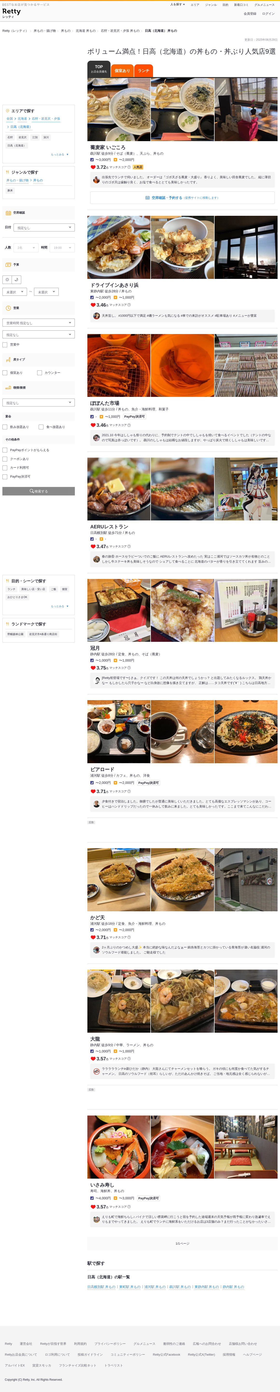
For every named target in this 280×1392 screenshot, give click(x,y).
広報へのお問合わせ (207, 1344)
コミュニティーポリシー (128, 1354)
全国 (10, 118)
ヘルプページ (252, 1354)
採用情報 (229, 1354)
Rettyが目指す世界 (53, 1344)
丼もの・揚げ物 (17, 180)
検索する (41, 491)
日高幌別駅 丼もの (101, 1287)
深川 (46, 137)
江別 (35, 137)
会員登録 (250, 13)
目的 (225, 5)
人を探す (176, 4)
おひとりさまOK (17, 597)
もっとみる (57, 154)
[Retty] (11, 12)
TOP (99, 69)
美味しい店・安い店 (33, 589)
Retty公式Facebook (166, 1354)
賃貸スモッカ (41, 1365)
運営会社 (26, 1344)
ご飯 (53, 589)
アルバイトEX (15, 1365)
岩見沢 (23, 137)
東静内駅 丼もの (207, 1287)
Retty (8, 1344)
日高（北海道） (16, 145)
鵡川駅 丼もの (180, 1287)
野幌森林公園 (15, 634)
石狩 (10, 137)
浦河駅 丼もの (155, 1287)
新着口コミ (241, 5)
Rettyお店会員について (21, 1354)
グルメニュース (264, 5)
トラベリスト (113, 1365)
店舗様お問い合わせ (243, 1344)
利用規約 (80, 1344)
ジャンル (211, 5)
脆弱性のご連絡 (174, 1344)
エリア (195, 5)
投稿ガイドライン (90, 1354)
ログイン (268, 13)
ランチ (11, 589)
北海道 (22, 118)
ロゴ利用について (57, 1354)
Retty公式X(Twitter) (201, 1354)
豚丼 (10, 190)
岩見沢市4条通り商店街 (43, 634)
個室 (64, 589)
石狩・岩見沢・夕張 (46, 118)
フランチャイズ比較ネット (78, 1365)
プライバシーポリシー (110, 1344)
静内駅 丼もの (233, 1287)
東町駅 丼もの (129, 1287)
